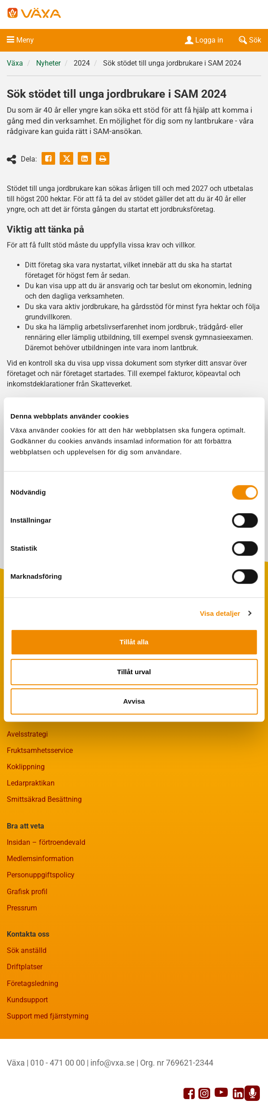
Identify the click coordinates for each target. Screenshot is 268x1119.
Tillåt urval (134, 672)
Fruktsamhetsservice (40, 750)
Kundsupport (27, 999)
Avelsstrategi (27, 734)
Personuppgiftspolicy (41, 875)
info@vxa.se (112, 1062)
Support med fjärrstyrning (48, 1016)
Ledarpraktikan (31, 783)
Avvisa (134, 701)
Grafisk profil (27, 891)
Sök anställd (27, 950)
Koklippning (26, 766)
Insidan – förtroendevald (46, 842)
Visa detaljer (220, 613)
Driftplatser (24, 966)
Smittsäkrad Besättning (44, 799)
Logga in (203, 40)
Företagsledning (32, 983)
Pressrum (22, 908)
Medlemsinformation (40, 858)
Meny (25, 40)
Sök (249, 40)
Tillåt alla (134, 642)
